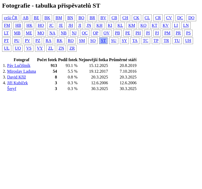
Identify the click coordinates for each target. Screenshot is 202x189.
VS (28, 48)
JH (70, 25)
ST (103, 40)
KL (120, 25)
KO (143, 25)
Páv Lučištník (18, 65)
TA (135, 40)
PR (178, 33)
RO (71, 40)
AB (25, 17)
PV (27, 40)
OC (85, 33)
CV (169, 17)
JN (89, 25)
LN (186, 25)
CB (114, 17)
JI (79, 25)
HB (18, 25)
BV (103, 17)
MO (40, 33)
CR (158, 17)
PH (138, 33)
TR (166, 40)
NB (64, 33)
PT (6, 40)
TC (145, 40)
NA (52, 33)
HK (29, 25)
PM (167, 33)
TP (156, 40)
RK (59, 40)
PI (148, 33)
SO (92, 40)
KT (154, 25)
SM (82, 40)
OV (107, 33)
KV (166, 25)
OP (95, 33)
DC (180, 17)
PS (188, 33)
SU (113, 40)
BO (81, 17)
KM (131, 25)
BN (70, 17)
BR (92, 17)
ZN (61, 48)
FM (7, 25)
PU (16, 40)
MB (17, 33)
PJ (157, 33)
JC (51, 25)
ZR (72, 48)
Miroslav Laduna (21, 71)
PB (117, 33)
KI (110, 25)
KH (100, 25)
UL (6, 48)
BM (58, 17)
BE (36, 17)
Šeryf (11, 88)
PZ (38, 40)
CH (125, 17)
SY (124, 40)
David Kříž (16, 77)
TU (177, 40)
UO (18, 48)
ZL (50, 48)
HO (41, 25)
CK (136, 17)
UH (188, 40)
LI (176, 25)
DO (191, 17)
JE (61, 25)
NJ (74, 33)
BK (47, 17)
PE (127, 33)
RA (48, 40)
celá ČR (10, 17)
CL (147, 17)
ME (29, 33)
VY (40, 48)
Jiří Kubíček (17, 83)
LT (6, 33)
